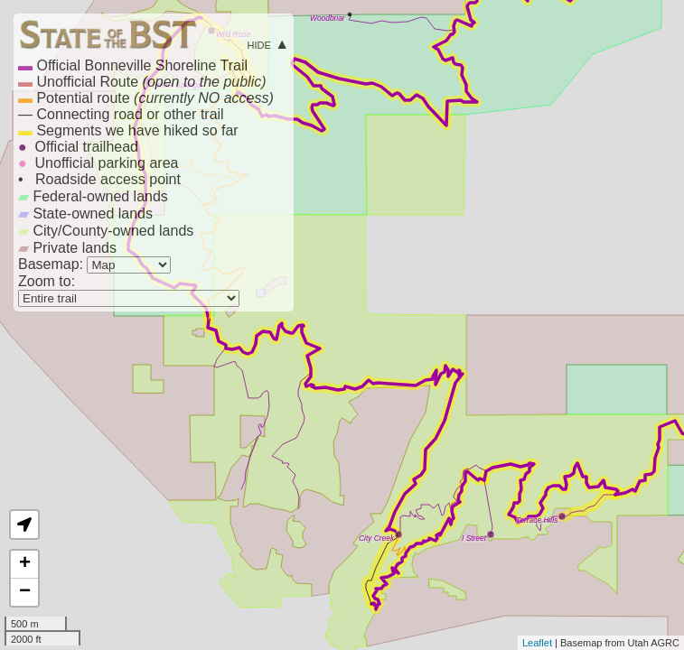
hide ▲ (268, 43)
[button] (24, 524)
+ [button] (25, 564)
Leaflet (537, 642)
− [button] (25, 592)
